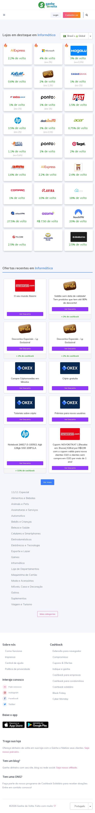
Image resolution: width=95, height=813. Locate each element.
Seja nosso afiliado (66, 767)
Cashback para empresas (67, 674)
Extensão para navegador (67, 651)
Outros (12, 592)
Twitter (8, 704)
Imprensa (10, 657)
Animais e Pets (17, 504)
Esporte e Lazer (18, 551)
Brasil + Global (74, 36)
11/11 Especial (17, 492)
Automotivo (15, 515)
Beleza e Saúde (18, 527)
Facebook (10, 698)
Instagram (10, 693)
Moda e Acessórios (20, 580)
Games (12, 557)
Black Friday (59, 692)
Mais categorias (47, 614)
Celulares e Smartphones (23, 533)
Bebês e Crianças (19, 521)
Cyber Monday (60, 698)
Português (79, 806)
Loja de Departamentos (22, 568)
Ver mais (47, 482)
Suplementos (16, 598)
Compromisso (60, 657)
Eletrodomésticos (19, 539)
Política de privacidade (17, 669)
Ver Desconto (25, 314)
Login (55, 15)
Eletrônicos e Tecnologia (23, 545)
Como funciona (13, 651)
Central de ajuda (14, 662)
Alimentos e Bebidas (20, 498)
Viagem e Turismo (19, 604)
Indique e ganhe (61, 669)
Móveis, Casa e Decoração (24, 586)
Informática (15, 563)
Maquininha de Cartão (21, 574)
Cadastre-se (71, 15)
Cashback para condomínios (68, 681)
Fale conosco (12, 687)
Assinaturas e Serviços (22, 509)
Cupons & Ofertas (62, 662)
